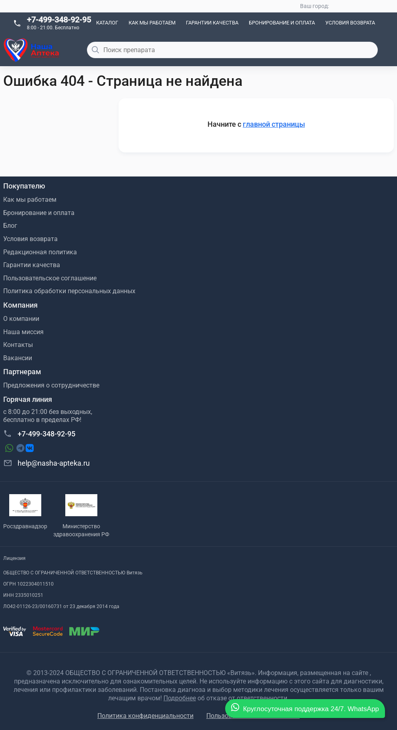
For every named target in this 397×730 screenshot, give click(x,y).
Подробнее (179, 698)
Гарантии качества (212, 23)
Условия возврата (350, 23)
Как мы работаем (152, 23)
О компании (21, 318)
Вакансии (17, 358)
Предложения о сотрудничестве (51, 385)
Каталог (107, 23)
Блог (10, 225)
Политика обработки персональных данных (69, 291)
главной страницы (274, 124)
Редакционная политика (40, 252)
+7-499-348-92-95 (59, 20)
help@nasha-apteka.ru (46, 462)
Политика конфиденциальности (145, 716)
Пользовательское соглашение (50, 278)
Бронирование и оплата (282, 23)
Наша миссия (23, 332)
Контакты (18, 345)
